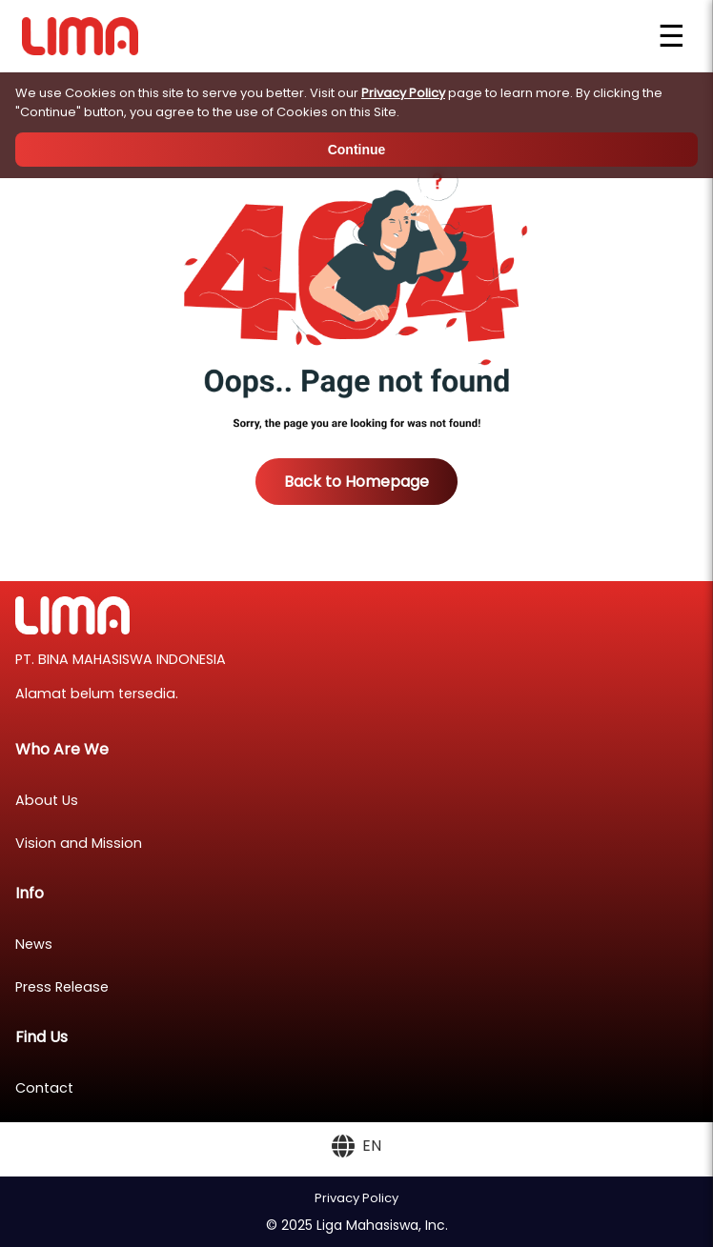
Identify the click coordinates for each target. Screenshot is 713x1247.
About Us (46, 800)
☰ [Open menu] (671, 36)
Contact (44, 1087)
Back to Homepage (356, 482)
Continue (357, 149)
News (33, 944)
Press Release (62, 986)
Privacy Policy (403, 93)
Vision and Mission (78, 843)
